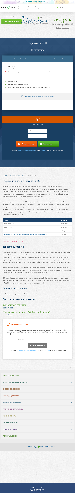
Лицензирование (10, 422)
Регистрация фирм (11, 375)
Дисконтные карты (23, 9)
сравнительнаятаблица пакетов (39, 49)
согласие (43, 150)
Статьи (34, 9)
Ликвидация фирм (11, 396)
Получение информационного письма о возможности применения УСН (25, 234)
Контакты (47, 9)
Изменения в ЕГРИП (11, 429)
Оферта (40, 9)
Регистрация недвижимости (15, 382)
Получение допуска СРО (13, 409)
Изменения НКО (9, 416)
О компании (22, 7)
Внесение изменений (12, 389)
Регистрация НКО (10, 436)
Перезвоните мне (37, 345)
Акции (37, 7)
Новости (30, 7)
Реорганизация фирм (12, 402)
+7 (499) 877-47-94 (62, 20)
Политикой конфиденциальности (26, 150)
